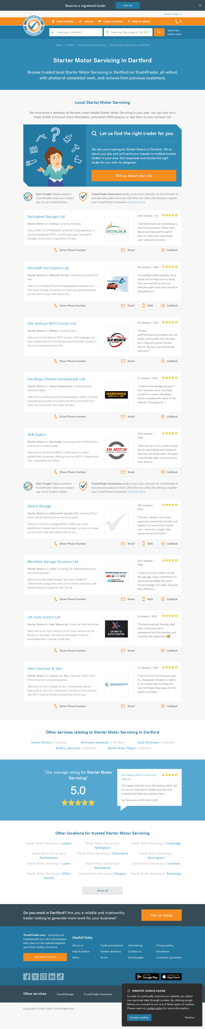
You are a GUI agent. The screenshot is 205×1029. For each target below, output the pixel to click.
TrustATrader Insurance (98, 1008)
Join (128, 5)
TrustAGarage (65, 1008)
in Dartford (48, 752)
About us (77, 957)
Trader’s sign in (173, 13)
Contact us (134, 963)
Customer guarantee (168, 969)
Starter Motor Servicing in (49, 853)
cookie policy (155, 1008)
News (75, 969)
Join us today (161, 925)
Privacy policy (164, 957)
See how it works (45, 971)
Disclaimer (162, 963)
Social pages (136, 969)
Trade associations (111, 957)
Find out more (137, 208)
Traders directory (110, 963)
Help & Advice (80, 963)
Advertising (135, 957)
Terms (104, 969)
